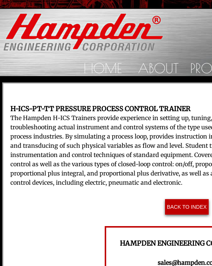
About (158, 68)
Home (103, 68)
